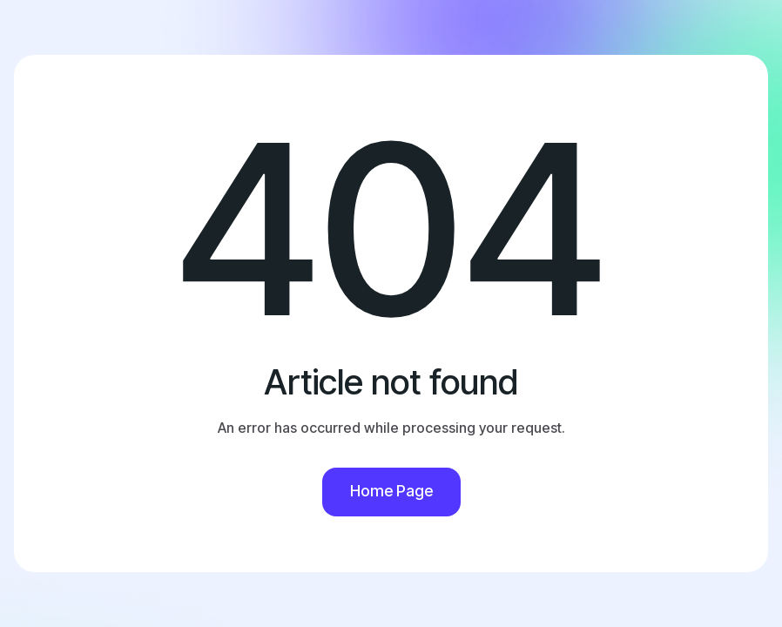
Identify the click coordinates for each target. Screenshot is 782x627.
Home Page (391, 491)
